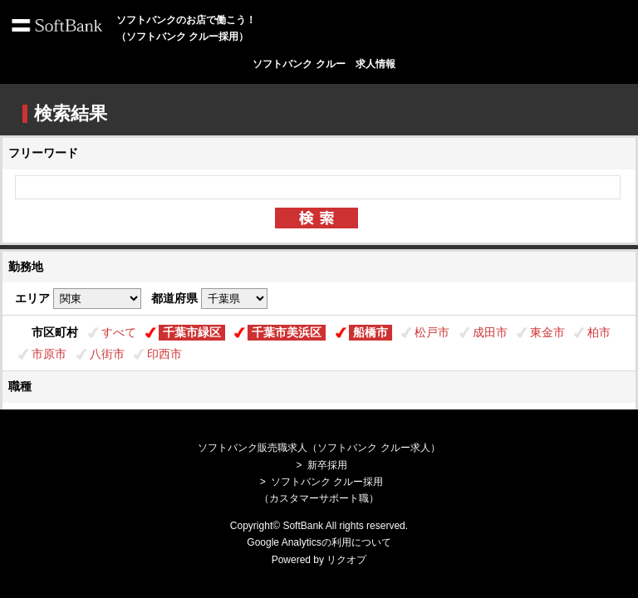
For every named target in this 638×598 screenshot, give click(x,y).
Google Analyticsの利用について (318, 542)
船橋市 (370, 332)
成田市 (490, 332)
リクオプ (346, 560)
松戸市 (432, 332)
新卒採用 (327, 465)
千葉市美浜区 (286, 332)
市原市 (49, 353)
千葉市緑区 (192, 332)
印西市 (164, 353)
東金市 (547, 332)
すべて (118, 332)
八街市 (107, 353)
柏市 (599, 332)
